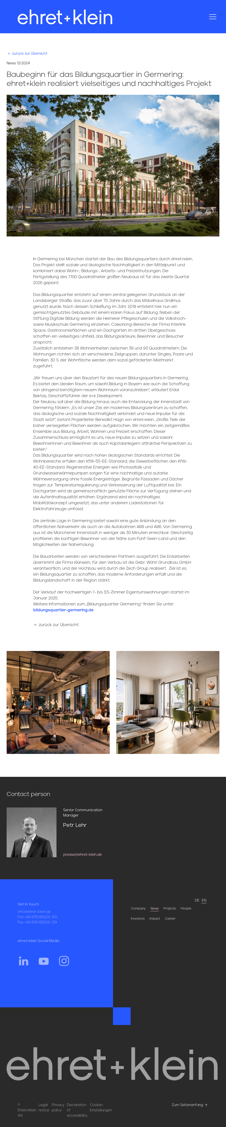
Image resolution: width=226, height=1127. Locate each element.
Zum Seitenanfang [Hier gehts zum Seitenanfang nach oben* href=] (190, 1105)
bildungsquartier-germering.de (63, 610)
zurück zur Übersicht (27, 54)
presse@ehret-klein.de (82, 854)
